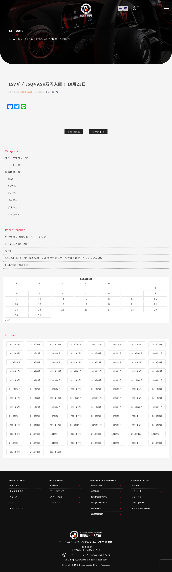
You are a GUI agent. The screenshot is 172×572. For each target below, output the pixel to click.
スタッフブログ (16, 506)
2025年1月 (116, 353)
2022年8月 (55, 388)
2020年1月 (35, 424)
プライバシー (138, 495)
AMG (10, 179)
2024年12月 (136, 353)
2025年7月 (157, 344)
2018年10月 (14, 442)
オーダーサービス (99, 501)
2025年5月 (35, 353)
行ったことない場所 (16, 243)
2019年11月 (75, 424)
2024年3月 (157, 362)
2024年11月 (157, 353)
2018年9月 (35, 442)
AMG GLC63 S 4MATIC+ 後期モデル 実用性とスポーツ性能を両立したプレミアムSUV (53, 257)
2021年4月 (55, 406)
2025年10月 (96, 344)
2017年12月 (55, 451)
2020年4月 (137, 415)
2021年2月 (96, 406)
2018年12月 (136, 433)
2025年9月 (116, 344)
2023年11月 (75, 371)
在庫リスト (120, 7)
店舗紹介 (54, 484)
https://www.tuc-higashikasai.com (89, 557)
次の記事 (98, 131)
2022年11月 (157, 379)
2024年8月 (55, 362)
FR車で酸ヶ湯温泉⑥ (17, 265)
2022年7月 (76, 388)
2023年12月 (55, 371)
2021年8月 (137, 397)
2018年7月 (76, 442)
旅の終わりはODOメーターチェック (25, 236)
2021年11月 (75, 397)
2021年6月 (15, 406)
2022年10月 (14, 388)
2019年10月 (96, 424)
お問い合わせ (138, 501)
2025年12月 (55, 344)
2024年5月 (116, 362)
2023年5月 (35, 379)
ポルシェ (13, 207)
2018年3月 (157, 442)
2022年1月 (35, 397)
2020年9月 (35, 415)
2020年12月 (136, 406)
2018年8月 (55, 442)
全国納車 (95, 490)
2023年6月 (15, 379)
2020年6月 (96, 415)
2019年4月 (55, 433)
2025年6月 (15, 353)
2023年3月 (76, 379)
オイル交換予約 (16, 490)
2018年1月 (35, 451)
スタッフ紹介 (56, 495)
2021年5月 (35, 406)
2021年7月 (157, 397)
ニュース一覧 (52, 91)
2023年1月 (116, 379)
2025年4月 (55, 353)
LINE (125, 7)
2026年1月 (35, 344)
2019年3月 (76, 433)
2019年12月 (55, 424)
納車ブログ (14, 501)
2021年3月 (76, 406)
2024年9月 (35, 362)
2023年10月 (96, 371)
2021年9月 (116, 397)
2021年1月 (116, 406)
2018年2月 (15, 451)
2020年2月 (15, 424)
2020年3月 (157, 415)
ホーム (12, 38)
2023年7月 (157, 371)
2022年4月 (137, 388)
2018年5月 (116, 442)
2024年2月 (15, 371)
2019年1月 (116, 433)
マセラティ (14, 214)
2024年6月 (96, 362)
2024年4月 (137, 362)
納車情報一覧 (12, 172)
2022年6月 (96, 388)
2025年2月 (96, 353)
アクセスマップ (57, 490)
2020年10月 (14, 415)
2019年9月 (116, 424)
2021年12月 (55, 397)
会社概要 (136, 484)
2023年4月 (55, 379)
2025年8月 (137, 344)
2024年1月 (35, 371)
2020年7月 (76, 415)
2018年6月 (96, 442)
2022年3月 (157, 388)
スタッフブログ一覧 (16, 158)
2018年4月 (137, 442)
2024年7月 (76, 362)
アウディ (12, 193)
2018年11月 (157, 433)
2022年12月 (136, 379)
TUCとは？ (55, 501)
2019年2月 (96, 433)
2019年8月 (137, 424)
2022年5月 (116, 388)
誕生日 (9, 250)
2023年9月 (116, 371)
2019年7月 (157, 424)
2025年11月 (75, 344)
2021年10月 (96, 397)
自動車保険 (96, 506)
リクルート (137, 490)
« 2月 (8, 319)
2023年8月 (137, 371)
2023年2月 (96, 379)
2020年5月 (116, 415)
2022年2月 (15, 397)
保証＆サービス (98, 484)
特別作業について (99, 495)
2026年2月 (15, 344)
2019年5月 (35, 433)
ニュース (22, 38)
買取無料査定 (97, 511)
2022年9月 (35, 388)
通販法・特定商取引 (141, 506)
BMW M (12, 186)
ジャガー (12, 200)
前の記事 (74, 131)
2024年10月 (14, 362)
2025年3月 (76, 353)
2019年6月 (15, 433)
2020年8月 (55, 415)
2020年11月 (157, 406)
